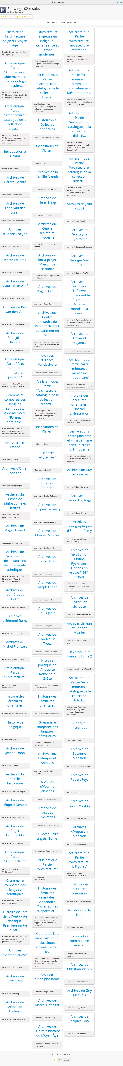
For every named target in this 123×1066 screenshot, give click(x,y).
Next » (66, 1060)
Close (119, 2)
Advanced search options (61, 22)
